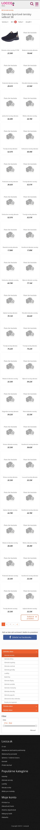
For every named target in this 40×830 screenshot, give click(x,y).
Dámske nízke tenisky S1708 (10, 50)
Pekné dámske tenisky (30, 411)
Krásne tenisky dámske (10, 477)
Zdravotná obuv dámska (12, 699)
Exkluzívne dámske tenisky (10, 280)
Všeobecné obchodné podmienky (13, 750)
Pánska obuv (8, 706)
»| (17, 624)
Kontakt (4, 761)
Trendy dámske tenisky (30, 181)
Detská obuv (7, 710)
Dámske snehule (9, 666)
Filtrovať (33, 730)
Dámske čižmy (8, 659)
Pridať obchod (7, 765)
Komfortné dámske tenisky (30, 247)
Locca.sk (26, 826)
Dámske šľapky (9, 681)
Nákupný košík (7, 814)
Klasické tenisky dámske (10, 247)
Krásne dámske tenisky (10, 444)
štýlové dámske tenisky (10, 510)
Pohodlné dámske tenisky (30, 83)
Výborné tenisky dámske (29, 379)
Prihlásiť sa (5, 802)
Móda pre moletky (8, 791)
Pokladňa (5, 817)
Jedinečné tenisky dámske (10, 116)
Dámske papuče (9, 695)
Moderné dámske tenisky (10, 379)
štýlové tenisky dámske (10, 313)
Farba (20, 22)
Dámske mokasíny (10, 688)
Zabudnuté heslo (8, 806)
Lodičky (6, 673)
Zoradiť (28, 22)
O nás (4, 747)
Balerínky (7, 677)
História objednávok (9, 810)
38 (12, 22)
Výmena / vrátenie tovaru (11, 758)
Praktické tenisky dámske (10, 181)
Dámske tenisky (7, 10)
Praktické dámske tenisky (10, 83)
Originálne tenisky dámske (10, 411)
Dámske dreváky (9, 691)
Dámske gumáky (9, 670)
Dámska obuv (8, 651)
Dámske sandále (9, 684)
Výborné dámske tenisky (29, 280)
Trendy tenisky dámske (10, 149)
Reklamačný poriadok (9, 754)
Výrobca (5, 22)
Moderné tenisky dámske (30, 50)
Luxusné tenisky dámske (29, 477)
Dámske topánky (9, 662)
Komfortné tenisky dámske (30, 444)
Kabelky (4, 776)
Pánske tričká (6, 788)
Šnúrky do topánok (10, 702)
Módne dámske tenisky (30, 116)
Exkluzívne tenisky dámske (30, 149)
